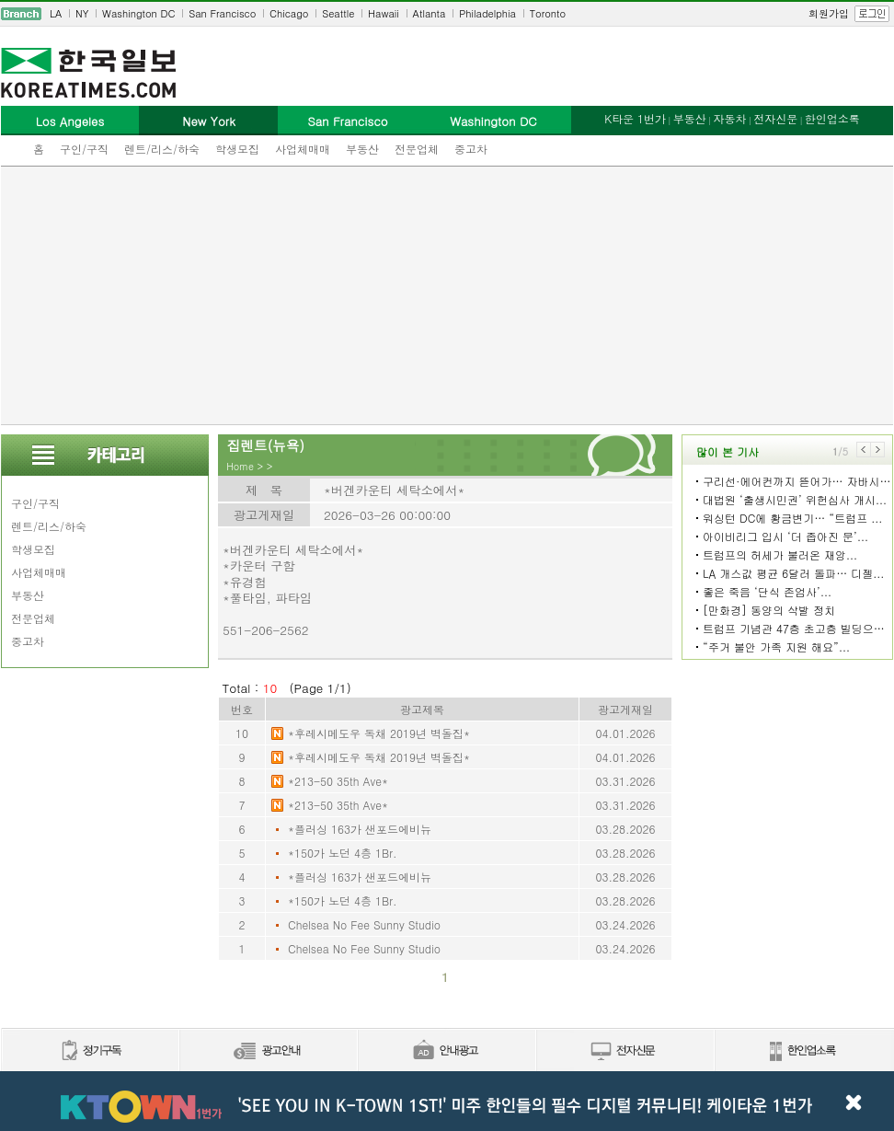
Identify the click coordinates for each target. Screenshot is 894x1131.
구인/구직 (84, 148)
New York (208, 121)
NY (81, 13)
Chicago (288, 13)
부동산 (362, 148)
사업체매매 (302, 148)
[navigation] (447, 14)
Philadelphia (487, 13)
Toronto (548, 13)
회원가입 (828, 13)
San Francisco (222, 13)
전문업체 (417, 148)
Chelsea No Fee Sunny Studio (364, 924)
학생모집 (237, 148)
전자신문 (775, 118)
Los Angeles (70, 121)
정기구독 (89, 1051)
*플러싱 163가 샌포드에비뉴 (359, 829)
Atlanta (429, 13)
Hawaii (383, 13)
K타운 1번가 (635, 118)
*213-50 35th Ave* (338, 781)
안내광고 (446, 1051)
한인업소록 (832, 118)
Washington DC (138, 13)
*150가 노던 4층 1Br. (342, 852)
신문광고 (267, 1051)
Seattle (338, 13)
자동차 (729, 118)
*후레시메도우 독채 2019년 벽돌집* (379, 733)
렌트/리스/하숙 (162, 148)
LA (56, 13)
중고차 (470, 148)
